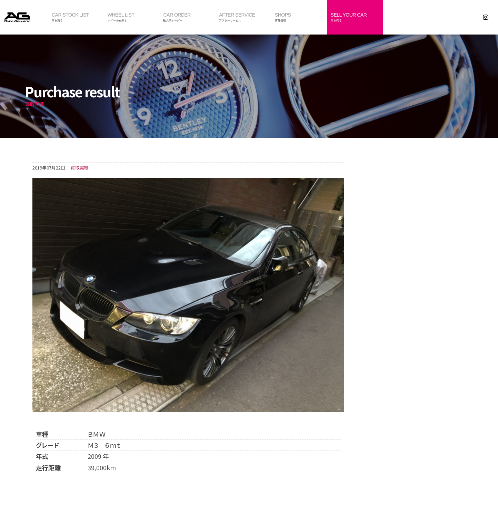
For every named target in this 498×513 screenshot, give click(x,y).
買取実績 (80, 167)
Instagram (485, 17)
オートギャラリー (24, 17)
